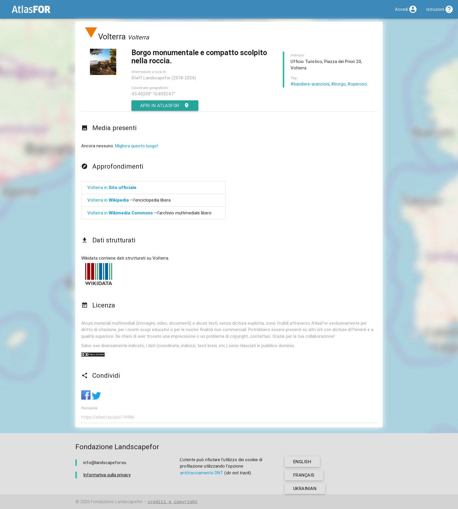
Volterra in (111, 187)
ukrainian (305, 488)
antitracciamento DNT (201, 472)
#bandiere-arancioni (310, 84)
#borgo (338, 84)
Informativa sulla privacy (107, 474)
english (302, 461)
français (304, 475)
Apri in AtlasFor (165, 105)
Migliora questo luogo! (136, 145)
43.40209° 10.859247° (153, 94)
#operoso (357, 84)
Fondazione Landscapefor (117, 502)
